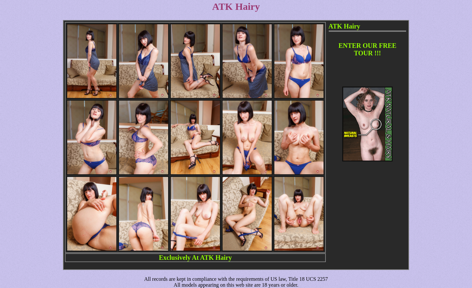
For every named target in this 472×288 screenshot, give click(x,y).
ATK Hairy (216, 257)
